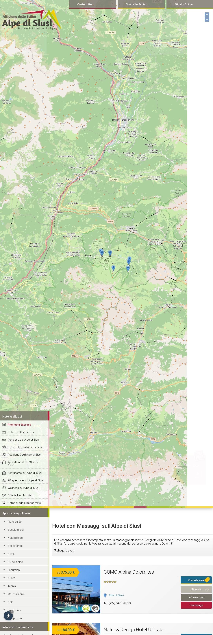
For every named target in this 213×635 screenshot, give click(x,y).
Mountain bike (16, 594)
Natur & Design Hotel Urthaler (134, 629)
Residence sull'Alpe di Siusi (24, 454)
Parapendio (15, 618)
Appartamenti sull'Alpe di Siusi (23, 463)
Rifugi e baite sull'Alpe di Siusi (26, 480)
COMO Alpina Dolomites (129, 572)
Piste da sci (15, 521)
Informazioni (196, 597)
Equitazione (15, 610)
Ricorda (196, 589)
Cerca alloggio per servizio (24, 503)
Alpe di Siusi (116, 595)
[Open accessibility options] (8, 615)
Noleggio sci (15, 537)
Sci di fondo (15, 545)
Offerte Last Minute (20, 495)
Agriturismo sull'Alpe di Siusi (25, 473)
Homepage (196, 605)
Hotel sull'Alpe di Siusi (21, 432)
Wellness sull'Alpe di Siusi (23, 488)
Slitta (11, 554)
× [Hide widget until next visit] (12, 612)
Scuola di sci (16, 529)
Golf (10, 602)
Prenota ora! (196, 580)
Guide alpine (15, 562)
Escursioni (14, 570)
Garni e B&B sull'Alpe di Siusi (25, 447)
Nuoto (11, 578)
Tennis (12, 586)
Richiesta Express (19, 424)
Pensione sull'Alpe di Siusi (23, 439)
